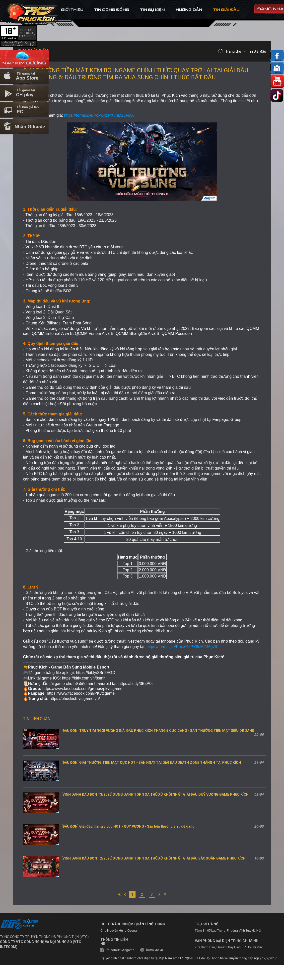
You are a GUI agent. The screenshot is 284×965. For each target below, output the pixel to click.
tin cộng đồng (111, 9)
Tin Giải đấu (257, 51)
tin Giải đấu (226, 9)
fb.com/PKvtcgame (120, 950)
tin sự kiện (152, 9)
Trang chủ (233, 51)
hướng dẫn (189, 9)
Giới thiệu (72, 9)
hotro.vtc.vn (154, 950)
